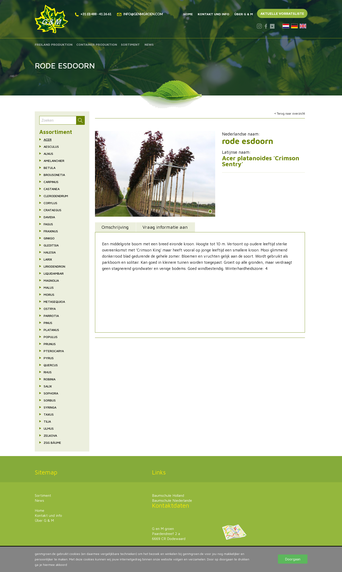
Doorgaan (292, 559)
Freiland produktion (53, 44)
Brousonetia (54, 175)
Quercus (51, 365)
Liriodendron (54, 266)
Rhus (48, 372)
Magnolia (51, 280)
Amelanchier (54, 161)
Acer (48, 139)
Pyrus (49, 358)
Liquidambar (54, 273)
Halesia (50, 252)
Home (188, 14)
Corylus (50, 203)
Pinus (48, 323)
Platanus (51, 330)
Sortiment (130, 44)
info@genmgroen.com (140, 14)
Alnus (48, 154)
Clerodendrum (56, 196)
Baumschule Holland (168, 495)
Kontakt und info (213, 14)
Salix (48, 386)
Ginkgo (49, 238)
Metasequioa (54, 302)
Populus (50, 337)
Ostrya (50, 309)
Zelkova (50, 435)
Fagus (48, 224)
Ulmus (49, 428)
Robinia (49, 379)
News (149, 44)
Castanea (52, 189)
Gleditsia (51, 245)
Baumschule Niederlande (172, 500)
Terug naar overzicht (291, 113)
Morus (49, 294)
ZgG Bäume (52, 442)
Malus (49, 287)
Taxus (49, 414)
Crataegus (52, 210)
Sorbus (50, 400)
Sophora (51, 393)
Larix (48, 259)
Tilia (47, 421)
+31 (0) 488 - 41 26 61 (93, 14)
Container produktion (96, 44)
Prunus (50, 344)
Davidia (49, 217)
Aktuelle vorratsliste (282, 13)
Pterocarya (54, 351)
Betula (49, 168)
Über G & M (243, 14)
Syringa (50, 407)
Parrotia (51, 316)
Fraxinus (51, 231)
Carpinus (51, 182)
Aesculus (51, 146)
